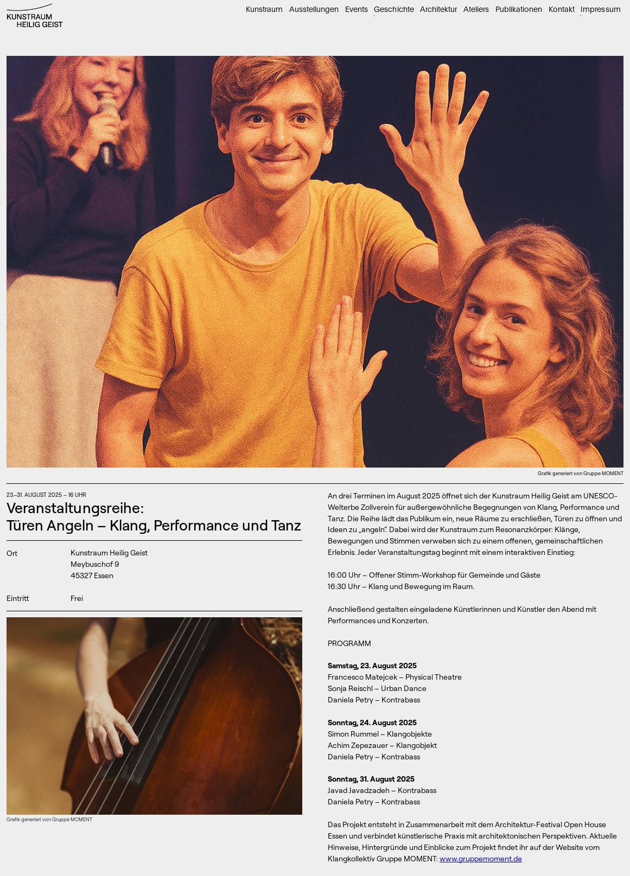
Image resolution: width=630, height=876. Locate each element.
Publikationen (518, 9)
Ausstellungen (314, 9)
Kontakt (562, 9)
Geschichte (393, 9)
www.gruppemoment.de (481, 858)
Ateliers (476, 9)
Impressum (600, 9)
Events (356, 9)
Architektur (438, 9)
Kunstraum (264, 9)
